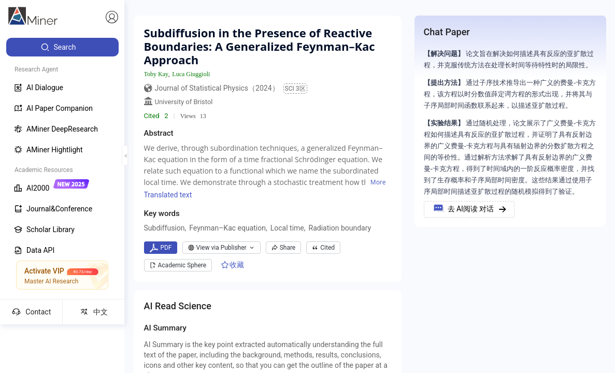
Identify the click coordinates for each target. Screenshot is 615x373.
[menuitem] (62, 47)
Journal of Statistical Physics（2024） (217, 88)
